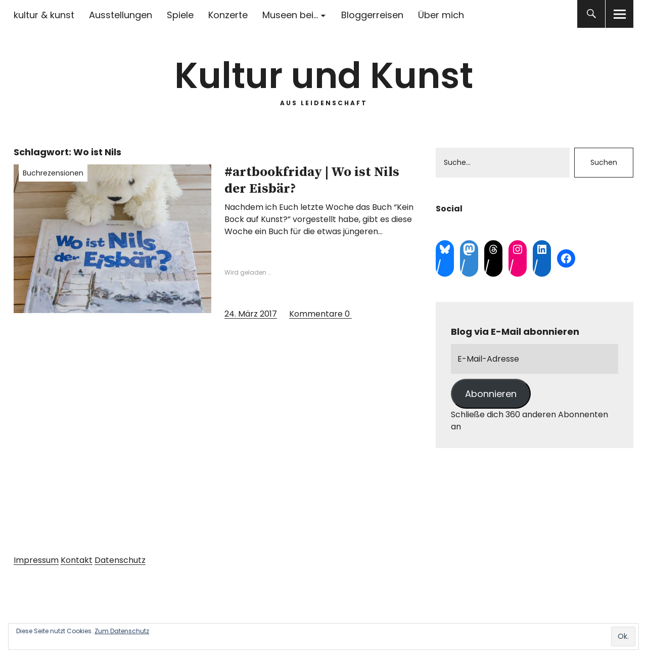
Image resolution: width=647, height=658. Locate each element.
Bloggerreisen (372, 15)
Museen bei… (290, 15)
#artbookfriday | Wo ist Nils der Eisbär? (311, 180)
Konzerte (228, 15)
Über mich (441, 15)
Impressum (36, 560)
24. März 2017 (250, 314)
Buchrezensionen (53, 173)
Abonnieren (491, 393)
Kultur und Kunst (323, 76)
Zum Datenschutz (122, 631)
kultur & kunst (44, 15)
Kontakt (77, 560)
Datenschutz (120, 560)
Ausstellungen (120, 15)
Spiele (180, 15)
